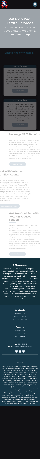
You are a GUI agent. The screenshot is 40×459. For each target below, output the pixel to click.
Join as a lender (20, 317)
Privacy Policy (20, 362)
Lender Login (20, 333)
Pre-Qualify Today (21, 254)
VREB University (20, 337)
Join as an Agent (20, 313)
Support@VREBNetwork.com (22, 347)
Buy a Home (20, 94)
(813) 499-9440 (22, 344)
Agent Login (20, 330)
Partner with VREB (20, 320)
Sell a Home (20, 128)
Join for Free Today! (20, 164)
